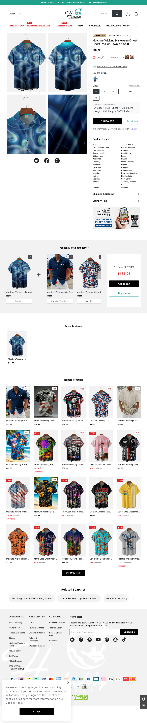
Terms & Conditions (17, 633)
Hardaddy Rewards (57, 623)
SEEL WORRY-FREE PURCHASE (17, 667)
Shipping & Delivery (37, 633)
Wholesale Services (37, 646)
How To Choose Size (55, 634)
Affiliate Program (15, 661)
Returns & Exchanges (33, 639)
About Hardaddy (15, 623)
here (25, 699)
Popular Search (15, 651)
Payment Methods (36, 628)
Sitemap (12, 638)
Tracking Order (55, 628)
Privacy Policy (14, 628)
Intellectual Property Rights (17, 644)
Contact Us (53, 641)
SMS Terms (13, 656)
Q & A (31, 623)
